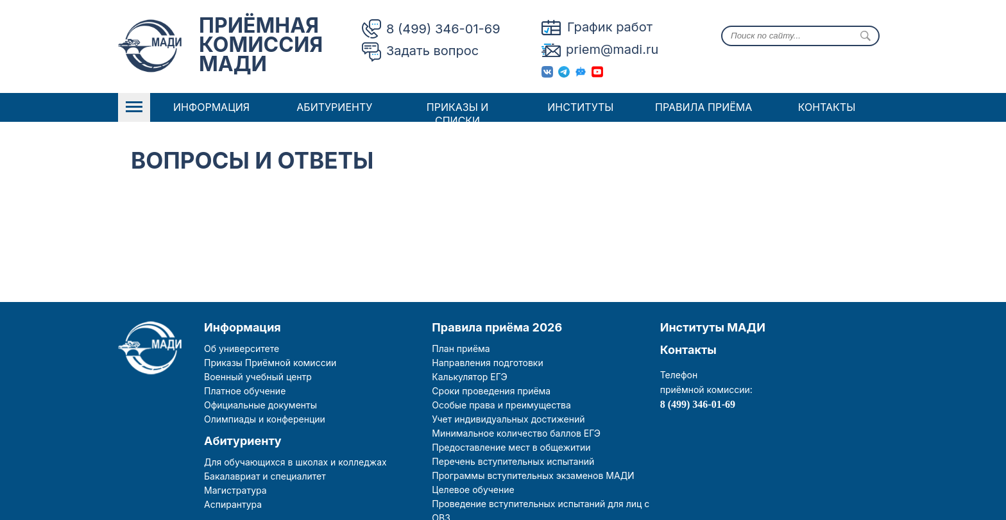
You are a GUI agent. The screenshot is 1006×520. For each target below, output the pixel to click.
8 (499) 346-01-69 (443, 29)
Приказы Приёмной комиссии (270, 362)
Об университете (241, 348)
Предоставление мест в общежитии (511, 447)
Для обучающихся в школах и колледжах (295, 462)
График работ (609, 27)
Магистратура (235, 490)
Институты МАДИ (712, 327)
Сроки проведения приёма (491, 390)
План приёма (461, 348)
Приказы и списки (458, 114)
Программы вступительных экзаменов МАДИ (533, 475)
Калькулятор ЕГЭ (469, 376)
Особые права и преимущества (501, 404)
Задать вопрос (432, 50)
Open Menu (134, 107)
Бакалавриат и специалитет (265, 476)
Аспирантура (233, 504)
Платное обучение (245, 390)
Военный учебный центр (258, 376)
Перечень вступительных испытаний (513, 461)
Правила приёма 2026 (497, 327)
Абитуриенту (334, 107)
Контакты (827, 107)
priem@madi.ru (612, 49)
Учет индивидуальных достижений (508, 419)
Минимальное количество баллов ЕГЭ (516, 433)
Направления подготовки (487, 362)
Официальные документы (260, 404)
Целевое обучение (473, 489)
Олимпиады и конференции (264, 419)
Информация (211, 107)
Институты (580, 107)
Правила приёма (703, 107)
